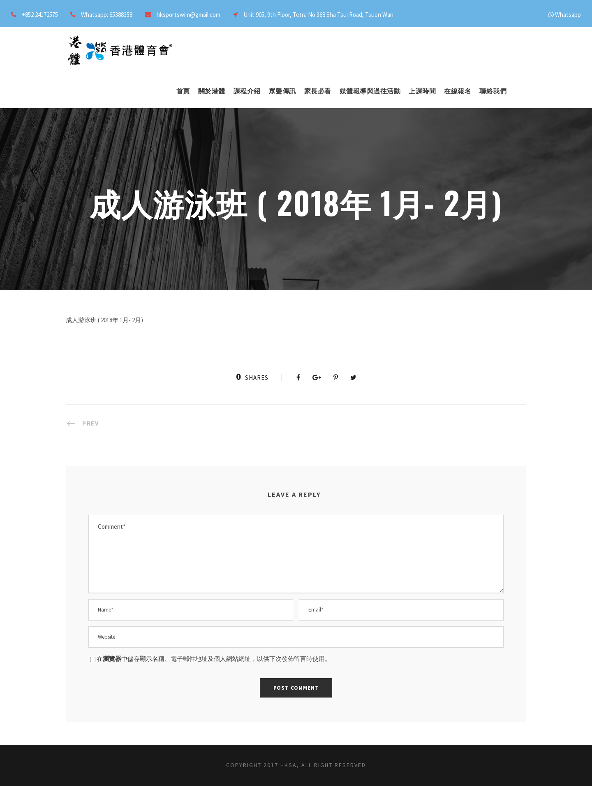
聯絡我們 (492, 91)
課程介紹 (247, 91)
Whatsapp (568, 15)
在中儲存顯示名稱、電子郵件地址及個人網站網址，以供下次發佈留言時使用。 (214, 659)
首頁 (183, 91)
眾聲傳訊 (282, 91)
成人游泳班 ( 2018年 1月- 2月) (104, 320)
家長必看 (317, 91)
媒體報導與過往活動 (370, 91)
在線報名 (457, 91)
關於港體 (211, 91)
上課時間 (422, 91)
